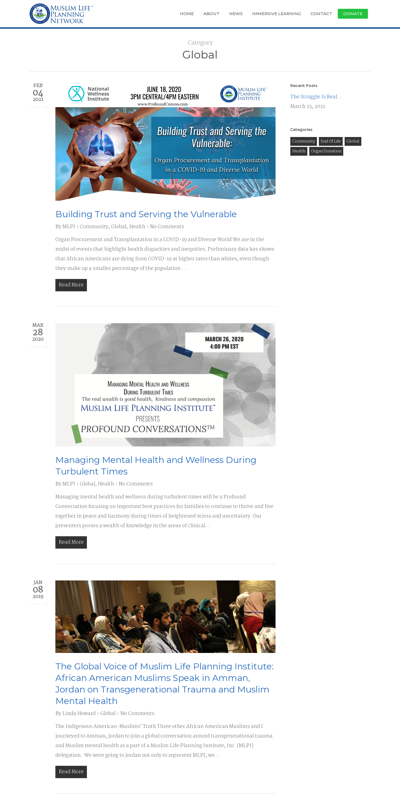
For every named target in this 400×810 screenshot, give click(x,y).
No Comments (167, 227)
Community (94, 227)
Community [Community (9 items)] (303, 141)
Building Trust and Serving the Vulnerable (146, 214)
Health (137, 227)
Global (118, 227)
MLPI (69, 227)
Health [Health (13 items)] (298, 151)
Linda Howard (79, 714)
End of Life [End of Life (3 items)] (331, 141)
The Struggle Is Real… (316, 97)
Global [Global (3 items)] (353, 141)
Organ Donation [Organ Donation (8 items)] (326, 151)
